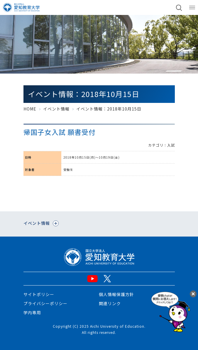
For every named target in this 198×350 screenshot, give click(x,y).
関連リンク (110, 303)
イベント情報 (56, 109)
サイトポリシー (38, 294)
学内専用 (32, 312)
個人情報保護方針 (116, 294)
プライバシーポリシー (45, 303)
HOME (29, 109)
